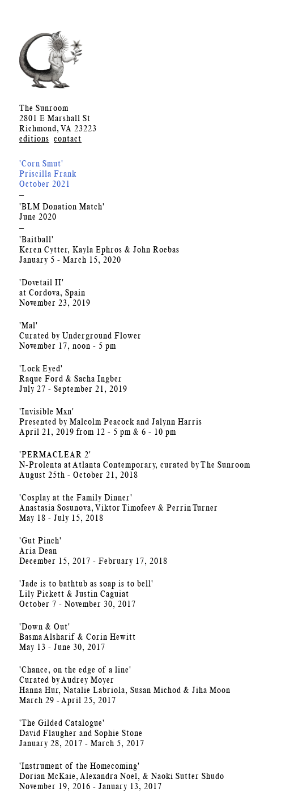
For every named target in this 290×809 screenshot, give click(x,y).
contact (68, 138)
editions (34, 138)
